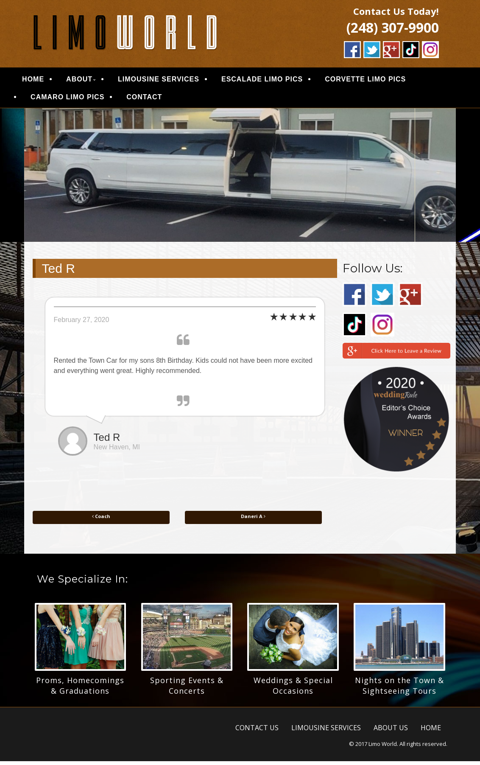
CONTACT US (257, 731)
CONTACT (155, 99)
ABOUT (91, 81)
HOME (44, 81)
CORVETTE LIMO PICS (376, 81)
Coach (101, 520)
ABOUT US (391, 731)
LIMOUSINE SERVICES (169, 81)
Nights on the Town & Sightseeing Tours (399, 689)
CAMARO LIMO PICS (79, 99)
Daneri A (253, 520)
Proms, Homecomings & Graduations (80, 689)
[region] (240, 179)
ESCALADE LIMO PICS (273, 81)
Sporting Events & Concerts (186, 689)
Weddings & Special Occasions (293, 689)
